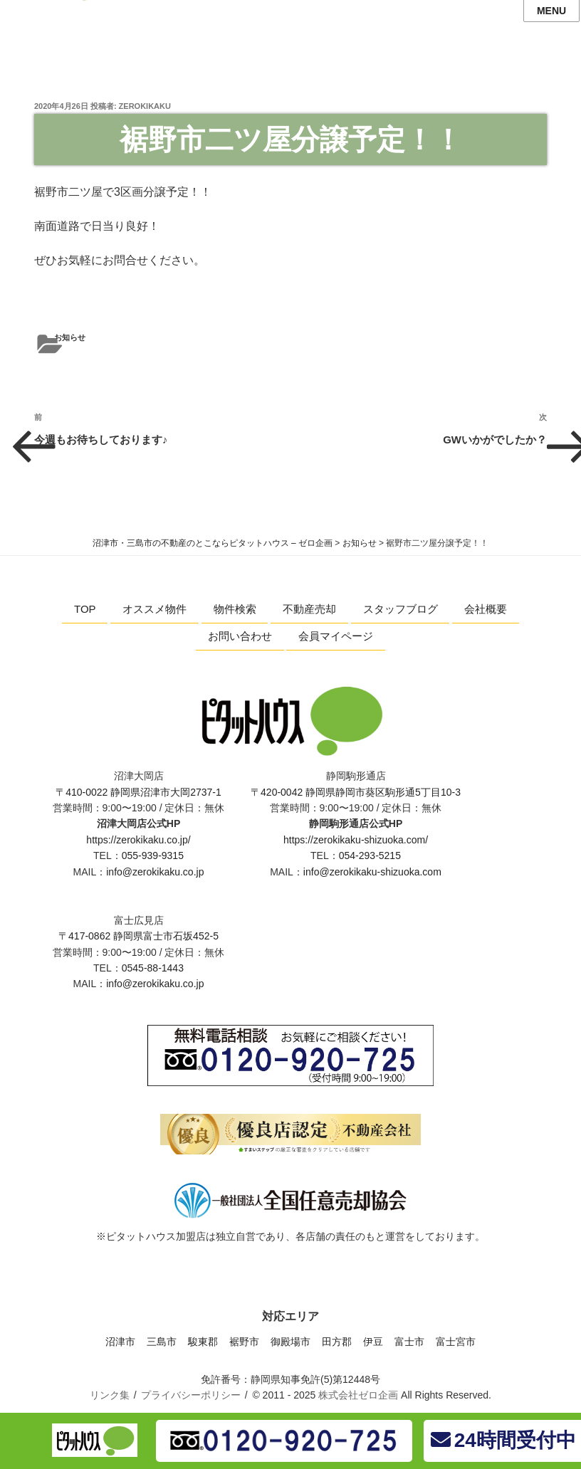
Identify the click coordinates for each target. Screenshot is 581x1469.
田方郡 (337, 1341)
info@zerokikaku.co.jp (155, 872)
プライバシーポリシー (191, 1395)
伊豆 (373, 1341)
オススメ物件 (154, 609)
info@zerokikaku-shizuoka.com (372, 872)
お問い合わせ (240, 636)
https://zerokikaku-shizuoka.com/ (355, 840)
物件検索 (235, 609)
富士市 (409, 1341)
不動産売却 (309, 609)
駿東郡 (203, 1341)
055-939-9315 (153, 855)
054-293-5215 (370, 855)
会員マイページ (335, 636)
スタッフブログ (400, 609)
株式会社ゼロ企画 (358, 1395)
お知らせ (69, 337)
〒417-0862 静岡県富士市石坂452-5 (138, 936)
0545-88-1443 (153, 968)
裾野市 (244, 1341)
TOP (85, 609)
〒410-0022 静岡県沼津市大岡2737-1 (138, 792)
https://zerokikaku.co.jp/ (138, 840)
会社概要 (485, 609)
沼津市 (120, 1341)
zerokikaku (145, 106)
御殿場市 (290, 1341)
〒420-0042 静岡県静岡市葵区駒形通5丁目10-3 (356, 792)
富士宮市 (456, 1341)
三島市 (162, 1341)
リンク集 (110, 1395)
